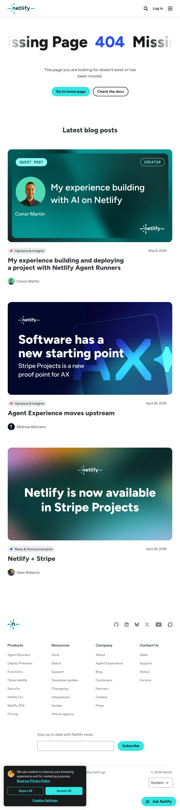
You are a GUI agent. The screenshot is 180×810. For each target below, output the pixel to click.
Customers (104, 680)
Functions (15, 672)
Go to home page (71, 91)
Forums (145, 680)
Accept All (64, 791)
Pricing (13, 714)
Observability (17, 680)
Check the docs (110, 91)
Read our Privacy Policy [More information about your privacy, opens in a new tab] (33, 781)
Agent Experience (109, 663)
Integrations (61, 697)
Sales (144, 655)
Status (56, 663)
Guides (57, 705)
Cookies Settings (45, 800)
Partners (102, 688)
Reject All (25, 791)
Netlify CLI (15, 697)
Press (100, 705)
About (100, 655)
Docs (55, 655)
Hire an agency (63, 714)
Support (58, 672)
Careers (101, 697)
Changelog (60, 688)
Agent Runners (19, 655)
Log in (158, 8)
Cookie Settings (93, 772)
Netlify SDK (16, 705)
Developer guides (65, 680)
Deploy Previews (20, 663)
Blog (99, 672)
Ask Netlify (159, 801)
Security (14, 688)
